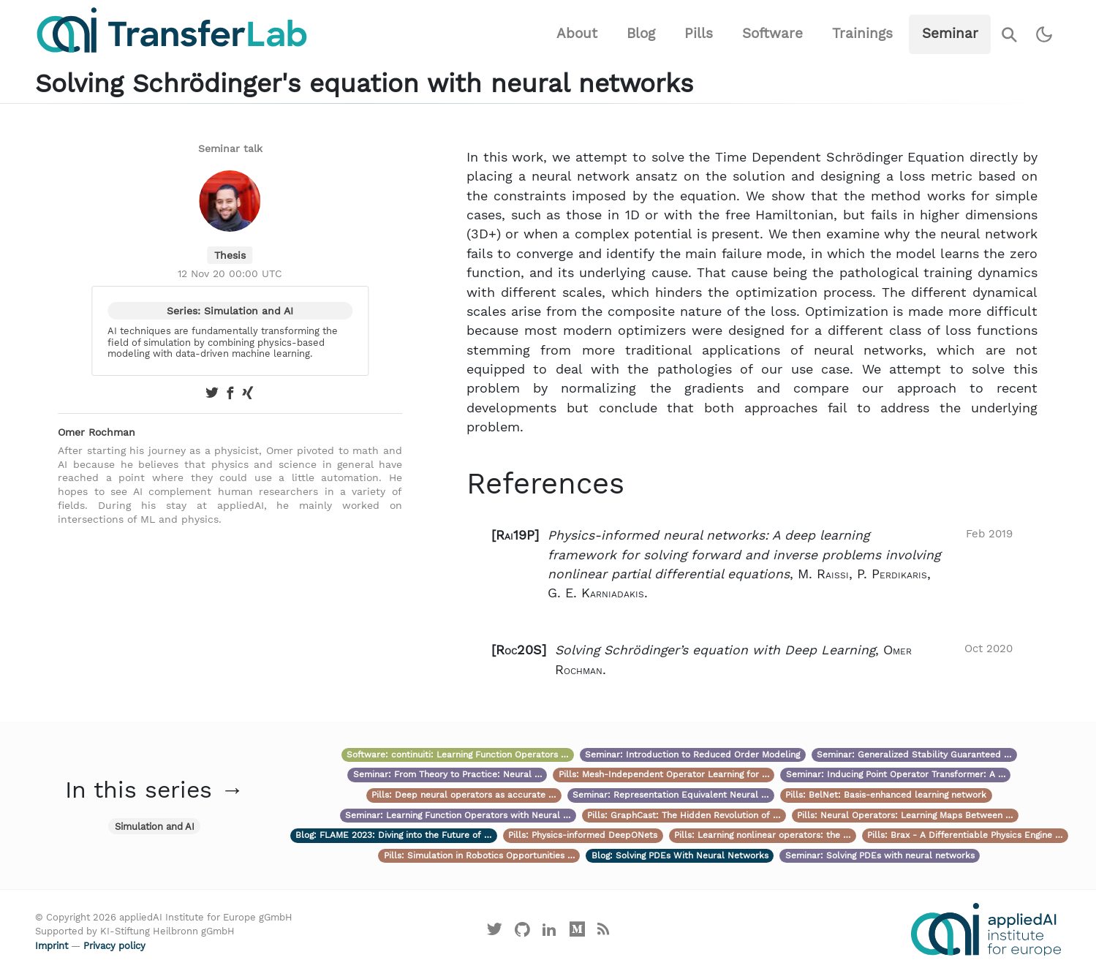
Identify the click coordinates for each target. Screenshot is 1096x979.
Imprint (51, 945)
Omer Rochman (96, 432)
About (576, 33)
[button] (752, 564)
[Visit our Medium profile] (577, 932)
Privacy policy (114, 945)
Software (772, 33)
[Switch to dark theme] (1044, 35)
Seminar (950, 33)
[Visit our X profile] (495, 932)
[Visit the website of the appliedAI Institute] (986, 929)
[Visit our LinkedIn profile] (549, 932)
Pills (698, 33)
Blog (641, 33)
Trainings (862, 33)
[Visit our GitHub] (522, 932)
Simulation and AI (154, 826)
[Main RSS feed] (603, 932)
